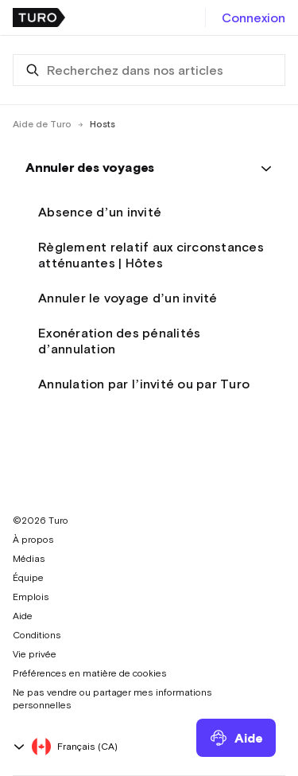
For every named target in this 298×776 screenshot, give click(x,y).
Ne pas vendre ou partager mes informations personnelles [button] (112, 699)
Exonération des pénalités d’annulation (119, 341)
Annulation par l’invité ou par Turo (144, 383)
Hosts (102, 124)
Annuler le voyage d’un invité (128, 298)
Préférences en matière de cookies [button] (90, 673)
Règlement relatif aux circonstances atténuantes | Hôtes (151, 255)
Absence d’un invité (99, 212)
